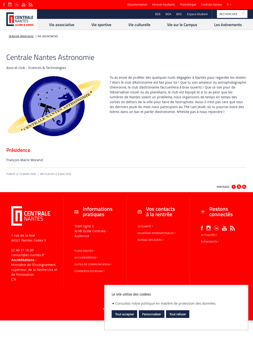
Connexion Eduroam (89, 271)
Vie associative (48, 36)
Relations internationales (157, 233)
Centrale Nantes (211, 4)
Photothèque (188, 4)
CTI (13, 279)
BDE (158, 14)
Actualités (209, 235)
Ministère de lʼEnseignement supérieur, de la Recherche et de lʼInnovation (34, 269)
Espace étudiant (197, 14)
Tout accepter (124, 314)
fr (228, 4)
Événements (210, 241)
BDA (168, 14)
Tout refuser (177, 314)
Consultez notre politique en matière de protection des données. (165, 303)
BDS (179, 14)
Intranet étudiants (163, 4)
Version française (21, 36)
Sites (240, 5)
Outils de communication (93, 264)
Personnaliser (151, 314)
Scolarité (145, 226)
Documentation (137, 4)
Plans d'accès (84, 250)
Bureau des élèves (151, 240)
